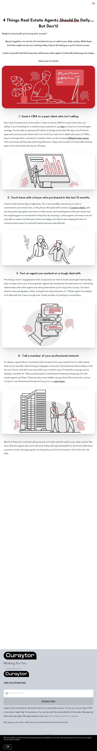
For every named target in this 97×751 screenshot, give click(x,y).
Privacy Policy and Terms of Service (63, 716)
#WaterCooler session (78, 138)
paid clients (59, 381)
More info (24, 739)
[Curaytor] (16, 677)
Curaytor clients (77, 208)
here (62, 127)
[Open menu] (93, 4)
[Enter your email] (51, 693)
